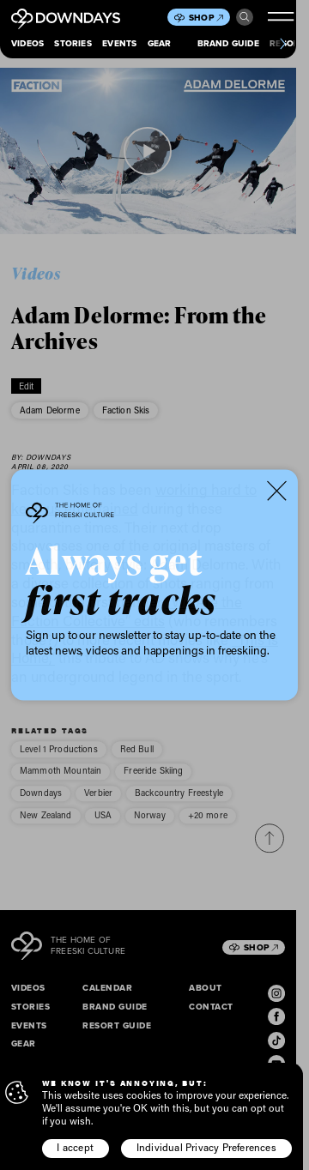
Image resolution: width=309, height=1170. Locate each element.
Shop (206, 17)
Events (119, 43)
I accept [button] (75, 1147)
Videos (27, 43)
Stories (72, 43)
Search (244, 17)
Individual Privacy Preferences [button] (206, 1147)
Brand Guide (228, 43)
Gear (160, 43)
